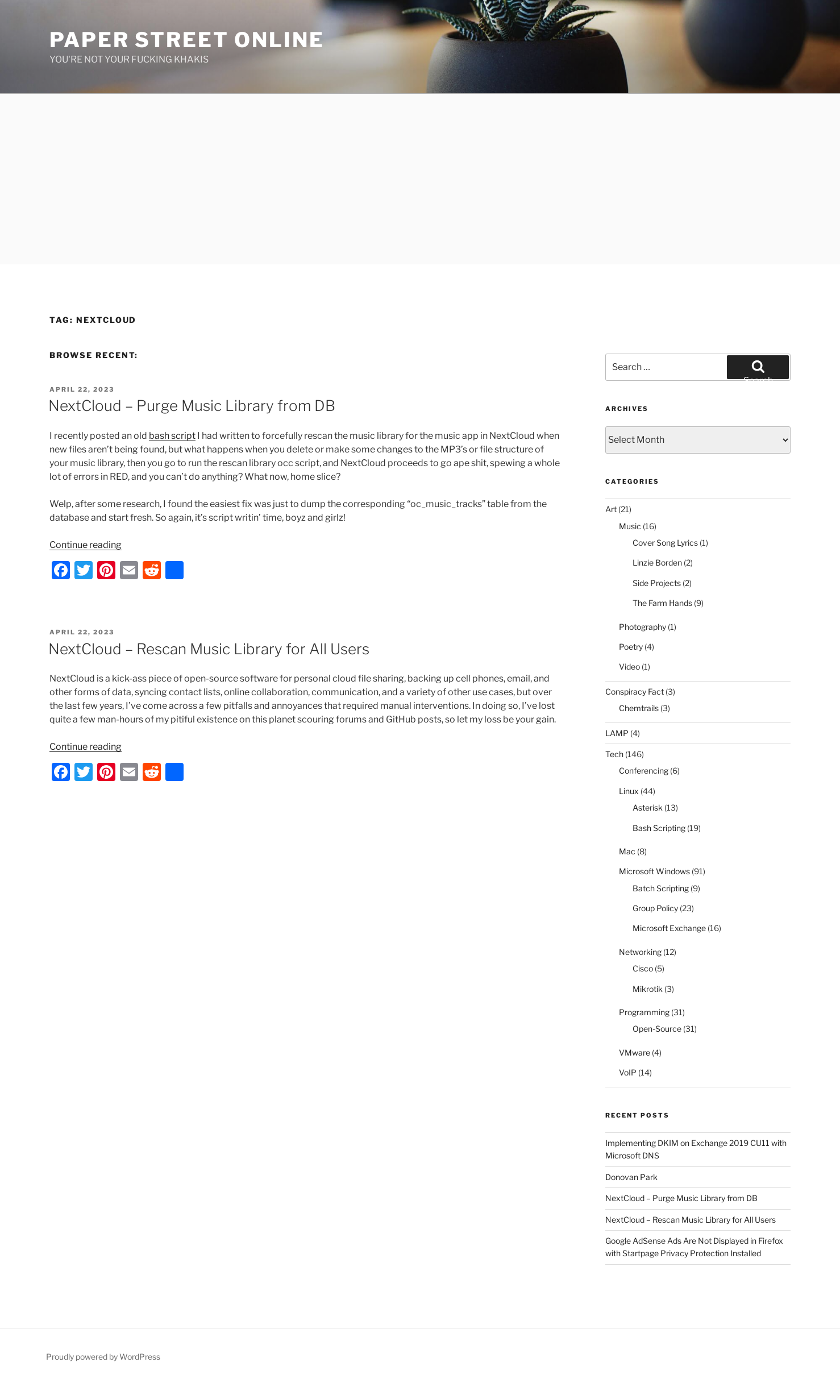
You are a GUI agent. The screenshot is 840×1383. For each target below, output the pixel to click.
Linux (629, 791)
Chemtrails (639, 708)
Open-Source (657, 1028)
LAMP (617, 733)
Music (630, 526)
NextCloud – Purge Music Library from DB (191, 405)
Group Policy (655, 908)
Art (611, 509)
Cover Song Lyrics (665, 542)
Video (629, 666)
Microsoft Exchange (669, 928)
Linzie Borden (657, 562)
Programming (644, 1012)
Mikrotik (648, 989)
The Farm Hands (662, 603)
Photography (642, 627)
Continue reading (85, 544)
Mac (627, 851)
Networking (640, 952)
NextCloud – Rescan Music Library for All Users (208, 649)
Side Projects (657, 583)
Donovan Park (631, 1177)
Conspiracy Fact (634, 691)
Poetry (631, 646)
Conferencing (643, 770)
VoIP (628, 1072)
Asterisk (648, 807)
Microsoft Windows (654, 871)
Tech (614, 754)
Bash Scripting (659, 828)
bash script (172, 435)
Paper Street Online (187, 39)
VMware (634, 1052)
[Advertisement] (420, 179)
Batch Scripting (661, 888)
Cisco (643, 968)
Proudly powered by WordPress (103, 1356)
